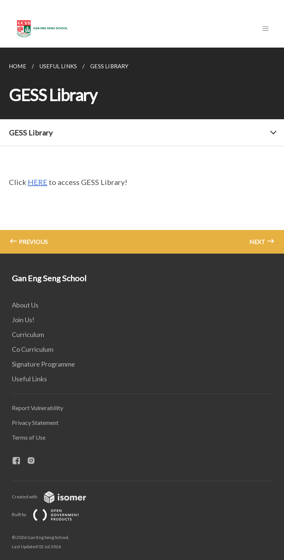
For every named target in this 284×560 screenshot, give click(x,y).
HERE (37, 182)
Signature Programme (43, 364)
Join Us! (23, 320)
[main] (142, 151)
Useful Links (29, 379)
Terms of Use (28, 437)
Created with (55, 496)
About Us (25, 305)
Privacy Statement (35, 422)
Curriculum (28, 334)
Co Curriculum (32, 349)
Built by (51, 514)
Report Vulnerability (37, 407)
